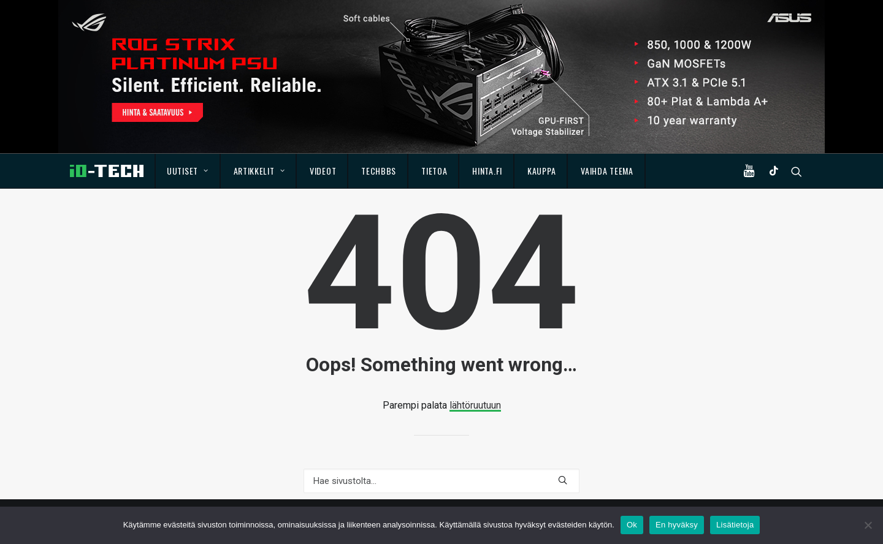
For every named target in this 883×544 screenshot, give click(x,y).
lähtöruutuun (475, 405)
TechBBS (378, 170)
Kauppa (541, 170)
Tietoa (434, 170)
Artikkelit (259, 170)
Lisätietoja (735, 524)
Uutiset (187, 170)
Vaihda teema (607, 170)
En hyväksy (677, 524)
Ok (632, 524)
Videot (323, 170)
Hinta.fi (487, 170)
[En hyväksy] (868, 525)
